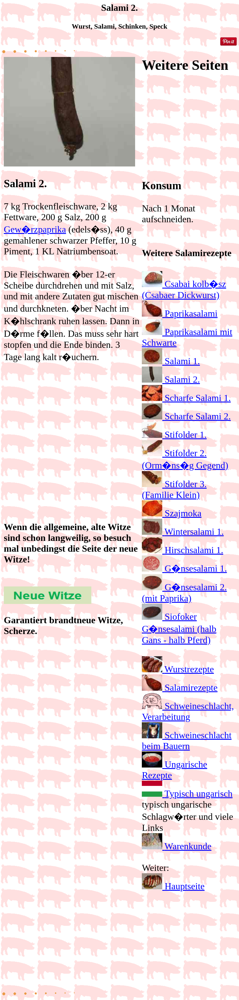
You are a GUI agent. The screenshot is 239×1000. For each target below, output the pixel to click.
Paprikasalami (191, 313)
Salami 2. (182, 379)
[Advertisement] (72, 425)
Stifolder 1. (186, 434)
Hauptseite (185, 886)
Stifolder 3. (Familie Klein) (174, 489)
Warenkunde (188, 846)
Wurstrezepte (189, 669)
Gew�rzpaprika (35, 229)
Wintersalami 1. (194, 531)
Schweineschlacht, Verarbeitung (188, 711)
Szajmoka (183, 513)
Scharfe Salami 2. (198, 416)
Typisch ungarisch (199, 793)
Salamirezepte (191, 687)
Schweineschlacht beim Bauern (186, 740)
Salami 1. (182, 361)
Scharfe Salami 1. (198, 398)
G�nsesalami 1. (196, 568)
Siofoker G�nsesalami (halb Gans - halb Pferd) (179, 628)
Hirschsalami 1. (194, 550)
